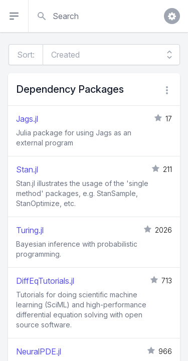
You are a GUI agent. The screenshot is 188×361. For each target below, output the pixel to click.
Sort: (26, 55)
